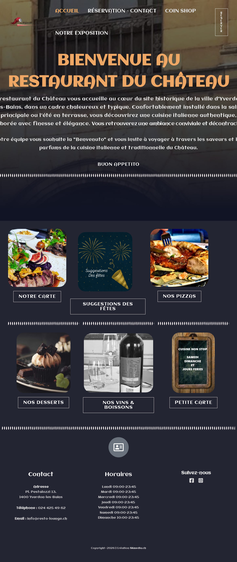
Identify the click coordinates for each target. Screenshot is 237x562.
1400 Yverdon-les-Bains (41, 497)
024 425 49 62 (51, 508)
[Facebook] (191, 480)
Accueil (68, 11)
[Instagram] (200, 480)
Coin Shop (184, 11)
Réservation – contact (124, 11)
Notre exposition (82, 33)
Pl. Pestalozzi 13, (40, 492)
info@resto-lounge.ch (46, 518)
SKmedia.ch (138, 548)
